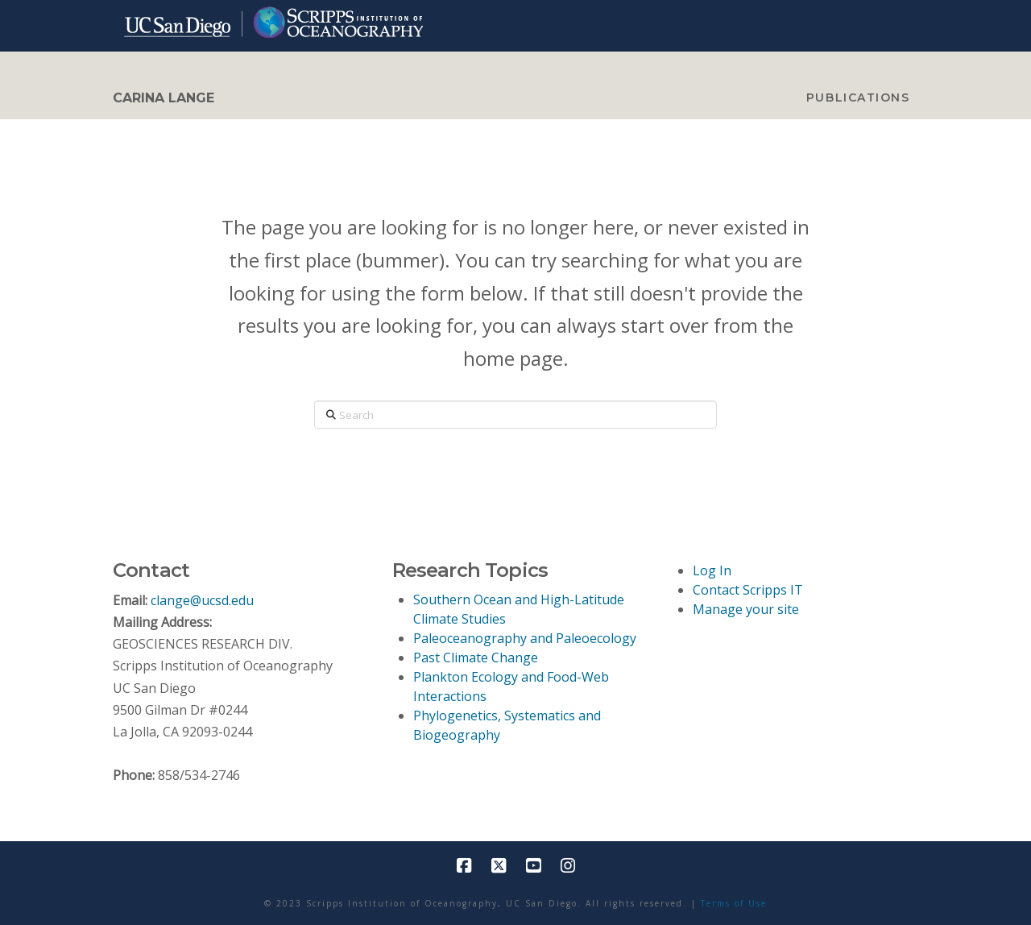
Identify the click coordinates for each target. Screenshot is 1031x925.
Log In (712, 570)
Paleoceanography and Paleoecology (524, 638)
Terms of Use (734, 903)
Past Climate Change (475, 657)
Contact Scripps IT (748, 590)
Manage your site (746, 609)
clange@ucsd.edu (202, 600)
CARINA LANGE (163, 98)
